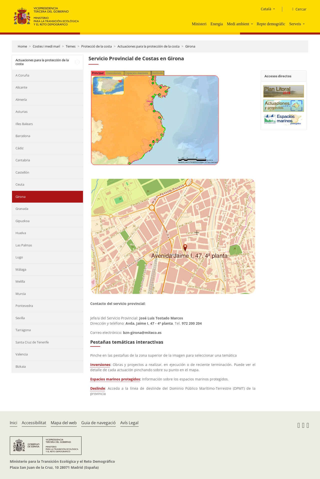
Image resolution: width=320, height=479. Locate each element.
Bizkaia (21, 366)
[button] (252, 24)
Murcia (21, 293)
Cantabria (23, 160)
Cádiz (20, 148)
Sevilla (20, 318)
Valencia (22, 354)
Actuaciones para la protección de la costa (149, 46)
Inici (13, 422)
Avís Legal (129, 422)
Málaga (21, 269)
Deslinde (97, 388)
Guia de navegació (98, 422)
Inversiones (100, 364)
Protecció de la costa (96, 46)
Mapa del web (64, 422)
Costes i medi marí (46, 46)
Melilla (20, 281)
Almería (21, 99)
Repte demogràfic (271, 24)
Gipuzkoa (23, 221)
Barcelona (23, 136)
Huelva (21, 233)
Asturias (22, 111)
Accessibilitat (34, 422)
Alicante (21, 87)
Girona (190, 46)
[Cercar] (297, 9)
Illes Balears (24, 124)
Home (22, 46)
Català (266, 9)
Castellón (22, 172)
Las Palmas (24, 245)
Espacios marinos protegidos (115, 379)
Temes (71, 46)
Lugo (19, 257)
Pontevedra (24, 305)
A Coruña (22, 75)
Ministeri (199, 24)
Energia (216, 24)
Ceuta (20, 184)
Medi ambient (238, 24)
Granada (22, 208)
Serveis (295, 24)
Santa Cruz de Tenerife (32, 342)
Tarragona (23, 330)
